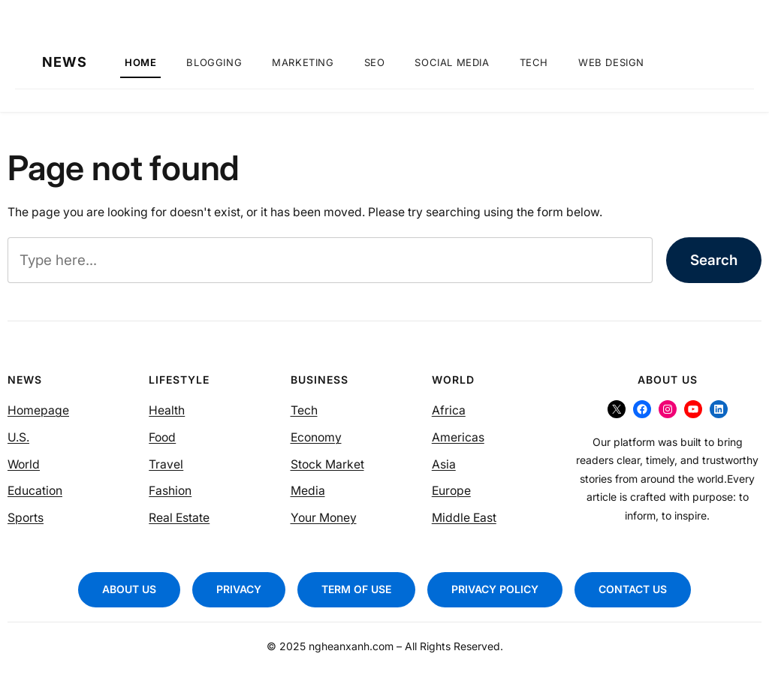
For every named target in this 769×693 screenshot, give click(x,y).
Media (308, 491)
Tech (534, 62)
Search (713, 260)
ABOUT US (129, 589)
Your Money (324, 518)
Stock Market (327, 464)
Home (140, 62)
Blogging (214, 62)
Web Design (611, 62)
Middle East (464, 518)
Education (35, 491)
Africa (449, 410)
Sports (26, 518)
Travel (166, 464)
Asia (444, 464)
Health (167, 410)
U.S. (18, 437)
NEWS (64, 62)
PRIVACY (238, 589)
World (24, 464)
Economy (316, 437)
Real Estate (179, 518)
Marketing (302, 62)
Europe (451, 491)
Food (162, 437)
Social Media (452, 62)
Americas (458, 437)
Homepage (38, 410)
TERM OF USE (356, 589)
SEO (374, 62)
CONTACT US (633, 589)
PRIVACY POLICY (494, 589)
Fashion (170, 491)
